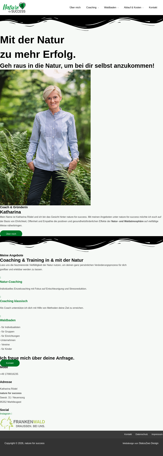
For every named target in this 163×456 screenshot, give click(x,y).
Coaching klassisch (14, 301)
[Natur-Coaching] (0, 277)
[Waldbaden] (0, 316)
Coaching (94, 7)
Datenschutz (141, 434)
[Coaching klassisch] (0, 297)
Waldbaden (112, 7)
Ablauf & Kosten (133, 7)
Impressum (157, 434)
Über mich (78, 7)
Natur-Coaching (11, 281)
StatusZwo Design (148, 443)
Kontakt (153, 7)
